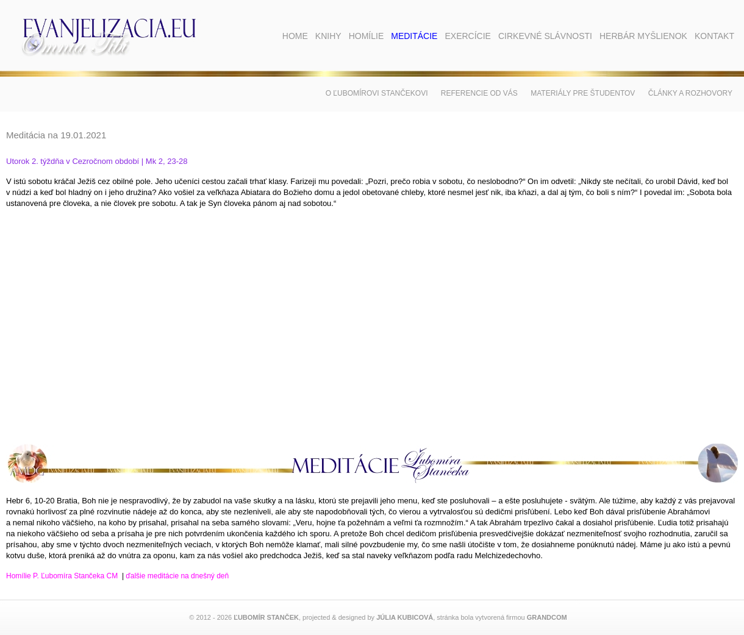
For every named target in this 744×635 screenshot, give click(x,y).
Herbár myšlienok (643, 36)
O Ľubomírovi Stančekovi (377, 93)
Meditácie (414, 36)
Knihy (328, 36)
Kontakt (714, 36)
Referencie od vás (479, 93)
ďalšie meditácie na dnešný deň (177, 576)
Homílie (366, 36)
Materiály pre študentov (583, 93)
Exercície (467, 36)
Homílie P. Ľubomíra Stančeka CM (62, 576)
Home (295, 36)
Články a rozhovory (690, 93)
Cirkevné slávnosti (545, 36)
